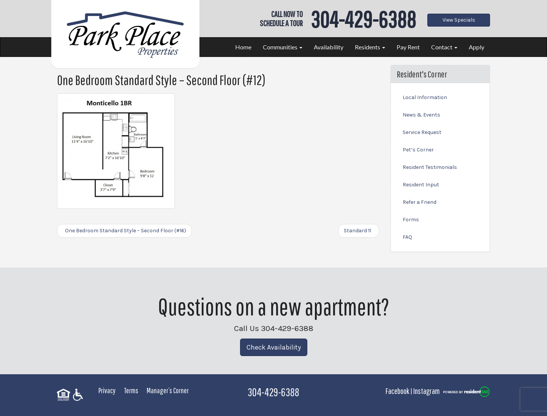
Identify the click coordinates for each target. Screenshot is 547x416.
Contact (444, 46)
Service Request (422, 132)
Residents (370, 46)
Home (243, 46)
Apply (476, 46)
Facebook (397, 391)
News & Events (421, 115)
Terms (131, 390)
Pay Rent (408, 46)
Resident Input (421, 184)
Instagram (426, 391)
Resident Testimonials (430, 167)
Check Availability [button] (274, 347)
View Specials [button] (459, 20)
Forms (411, 219)
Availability (328, 46)
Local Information (425, 97)
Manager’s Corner (168, 390)
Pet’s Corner (418, 150)
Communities (282, 46)
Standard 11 (358, 230)
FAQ (407, 237)
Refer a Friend (419, 202)
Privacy (106, 390)
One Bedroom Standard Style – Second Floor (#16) (124, 230)
